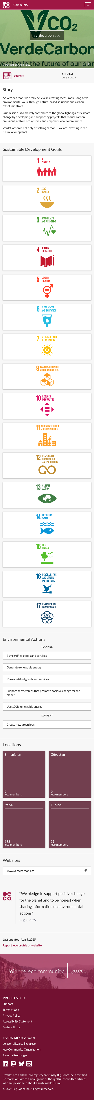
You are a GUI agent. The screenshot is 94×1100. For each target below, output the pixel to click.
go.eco (7, 1043)
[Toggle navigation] (88, 4)
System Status (12, 1027)
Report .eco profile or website (22, 945)
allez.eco (18, 1043)
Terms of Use (11, 1009)
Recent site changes (15, 1055)
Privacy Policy (11, 1015)
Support (8, 1003)
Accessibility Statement (17, 1021)
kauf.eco (30, 1043)
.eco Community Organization (21, 1049)
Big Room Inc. (21, 1088)
